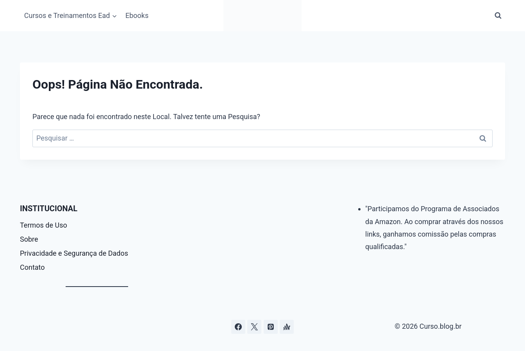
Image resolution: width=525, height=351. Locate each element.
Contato (32, 267)
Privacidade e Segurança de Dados (74, 253)
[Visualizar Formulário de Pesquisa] (498, 16)
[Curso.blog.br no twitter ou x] (254, 327)
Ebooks (136, 15)
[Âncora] (287, 327)
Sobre (29, 239)
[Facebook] (238, 327)
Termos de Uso (43, 225)
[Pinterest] (271, 327)
